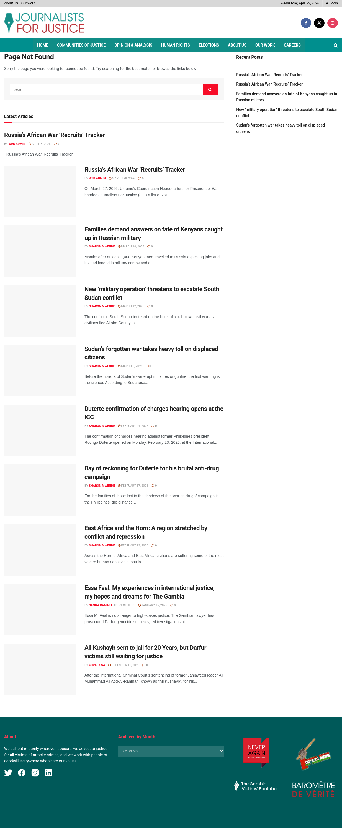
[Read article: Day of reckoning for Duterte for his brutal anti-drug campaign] (40, 490)
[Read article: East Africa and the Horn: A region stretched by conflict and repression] (40, 550)
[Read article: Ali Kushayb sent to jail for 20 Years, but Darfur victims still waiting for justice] (40, 669)
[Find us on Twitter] (319, 23)
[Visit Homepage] (44, 22)
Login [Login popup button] (332, 3)
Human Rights (175, 45)
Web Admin (17, 144)
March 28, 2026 (122, 178)
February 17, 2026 (133, 485)
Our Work (28, 3)
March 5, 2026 (130, 366)
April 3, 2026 (40, 144)
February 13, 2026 (133, 545)
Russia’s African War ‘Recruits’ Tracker (54, 134)
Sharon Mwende (102, 246)
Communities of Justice (81, 45)
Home (42, 45)
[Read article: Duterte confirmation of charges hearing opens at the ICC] (40, 430)
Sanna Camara (101, 605)
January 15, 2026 (152, 605)
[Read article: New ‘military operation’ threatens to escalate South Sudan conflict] (40, 311)
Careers (292, 45)
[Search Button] (336, 45)
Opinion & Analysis (133, 45)
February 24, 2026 (133, 426)
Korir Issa (97, 665)
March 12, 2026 (131, 306)
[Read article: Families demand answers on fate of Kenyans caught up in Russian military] (40, 251)
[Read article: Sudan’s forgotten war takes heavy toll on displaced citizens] (40, 370)
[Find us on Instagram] (332, 23)
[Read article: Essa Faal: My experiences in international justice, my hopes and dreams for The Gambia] (40, 609)
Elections (209, 45)
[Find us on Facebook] (306, 23)
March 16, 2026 (131, 246)
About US (11, 3)
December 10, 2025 (124, 665)
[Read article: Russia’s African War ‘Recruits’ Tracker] (40, 191)
